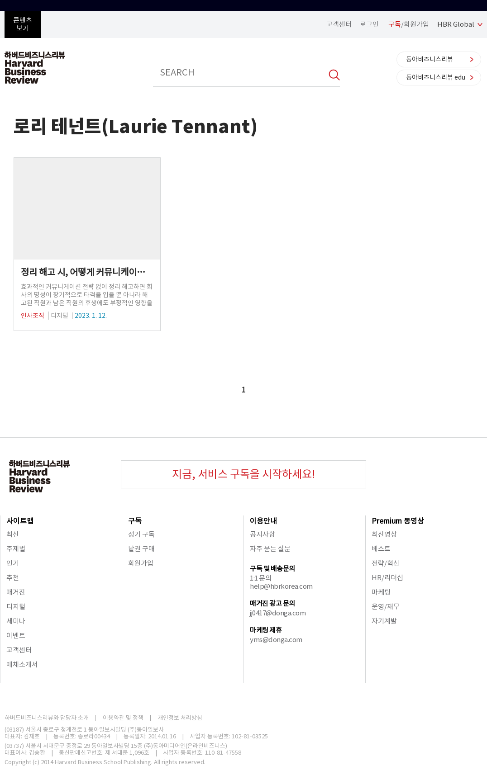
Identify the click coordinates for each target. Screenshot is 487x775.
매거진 (15, 592)
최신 (12, 534)
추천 (12, 577)
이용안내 (263, 520)
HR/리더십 (387, 577)
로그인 (369, 24)
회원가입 (140, 563)
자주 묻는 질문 (270, 548)
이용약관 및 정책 (123, 718)
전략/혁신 (386, 563)
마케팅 (381, 592)
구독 (135, 520)
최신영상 (384, 534)
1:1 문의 (260, 578)
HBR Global (455, 24)
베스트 (381, 548)
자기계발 (384, 621)
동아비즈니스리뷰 (429, 59)
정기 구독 (141, 534)
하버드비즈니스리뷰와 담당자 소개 (47, 718)
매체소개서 (22, 664)
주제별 (15, 548)
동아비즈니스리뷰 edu (435, 77)
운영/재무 (386, 606)
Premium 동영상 (398, 520)
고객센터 (339, 24)
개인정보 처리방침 (180, 718)
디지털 (15, 606)
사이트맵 (19, 520)
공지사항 (262, 534)
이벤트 (15, 635)
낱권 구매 (141, 548)
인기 (12, 563)
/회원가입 (408, 24)
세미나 (15, 621)
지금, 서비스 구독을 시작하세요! (243, 474)
